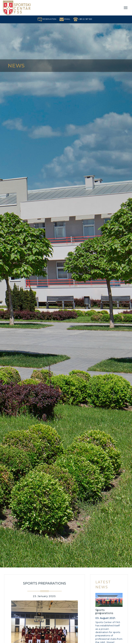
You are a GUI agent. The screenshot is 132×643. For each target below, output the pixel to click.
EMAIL (64, 19)
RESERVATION (47, 19)
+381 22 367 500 (82, 19)
